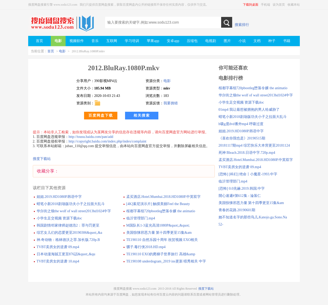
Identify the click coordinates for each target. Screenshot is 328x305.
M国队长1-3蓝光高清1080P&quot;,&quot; (158, 225)
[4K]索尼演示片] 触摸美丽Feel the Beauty (158, 204)
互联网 (111, 41)
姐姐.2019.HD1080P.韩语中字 (59, 197)
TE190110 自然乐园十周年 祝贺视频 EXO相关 (162, 240)
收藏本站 (294, 4)
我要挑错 (170, 103)
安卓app (173, 41)
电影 (62, 51)
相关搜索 (142, 115)
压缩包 (192, 41)
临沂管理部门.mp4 (140, 218)
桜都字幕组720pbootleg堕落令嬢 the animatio (160, 211)
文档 (257, 41)
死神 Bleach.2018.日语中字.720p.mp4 (247, 153)
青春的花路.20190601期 (237, 210)
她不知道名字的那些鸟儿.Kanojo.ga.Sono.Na (253, 217)
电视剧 (210, 41)
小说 (242, 41)
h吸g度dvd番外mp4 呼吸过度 (241, 124)
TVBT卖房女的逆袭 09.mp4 (58, 247)
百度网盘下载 (100, 115)
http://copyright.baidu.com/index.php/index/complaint (108, 141)
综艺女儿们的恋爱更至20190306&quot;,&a (69, 233)
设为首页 (279, 4)
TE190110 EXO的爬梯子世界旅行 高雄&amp (160, 254)
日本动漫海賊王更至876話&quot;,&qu (66, 254)
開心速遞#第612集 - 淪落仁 (240, 196)
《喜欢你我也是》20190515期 (242, 138)
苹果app (153, 41)
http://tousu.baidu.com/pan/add (91, 137)
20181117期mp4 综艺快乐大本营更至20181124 (254, 145)
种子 (271, 41)
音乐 (95, 41)
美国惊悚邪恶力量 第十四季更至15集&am (159, 233)
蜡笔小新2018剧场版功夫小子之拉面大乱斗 (71, 204)
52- (221, 224)
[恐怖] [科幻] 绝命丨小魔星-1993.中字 (248, 174)
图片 (227, 41)
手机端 (265, 4)
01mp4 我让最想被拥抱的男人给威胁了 (249, 109)
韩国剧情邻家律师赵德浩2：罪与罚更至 (68, 225)
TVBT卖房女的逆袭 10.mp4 (58, 261)
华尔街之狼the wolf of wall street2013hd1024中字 (74, 211)
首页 (50, 51)
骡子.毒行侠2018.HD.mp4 (146, 247)
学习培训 (132, 41)
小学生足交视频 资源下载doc (59, 218)
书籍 (286, 41)
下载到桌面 (250, 4)
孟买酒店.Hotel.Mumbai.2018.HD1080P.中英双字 (163, 197)
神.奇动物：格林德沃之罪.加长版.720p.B (68, 240)
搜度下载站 (42, 159)
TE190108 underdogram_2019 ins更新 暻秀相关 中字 (166, 261)
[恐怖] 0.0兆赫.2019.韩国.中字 (242, 188)
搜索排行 (242, 25)
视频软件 (76, 41)
